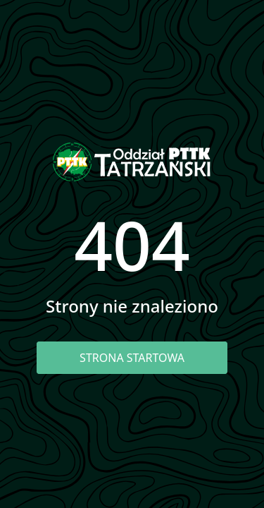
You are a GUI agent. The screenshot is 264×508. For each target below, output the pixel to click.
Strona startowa (132, 357)
